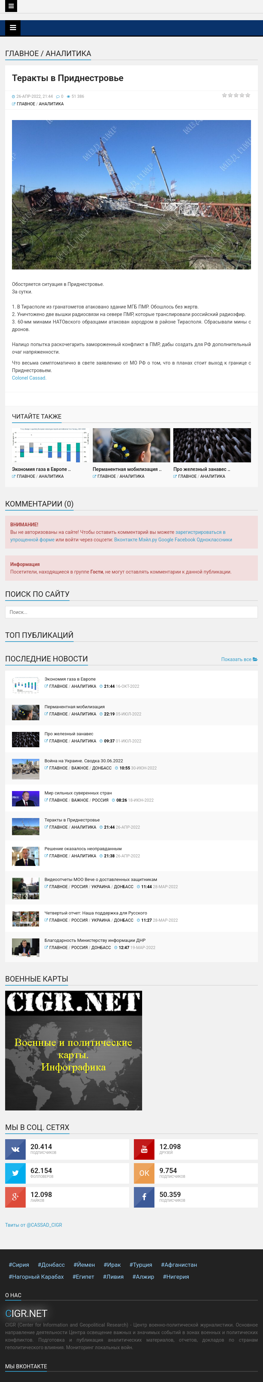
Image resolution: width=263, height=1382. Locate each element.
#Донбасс (51, 1264)
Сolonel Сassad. (29, 378)
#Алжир (143, 1276)
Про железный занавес (69, 733)
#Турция (140, 1264)
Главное (26, 104)
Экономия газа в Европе (70, 679)
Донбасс (102, 768)
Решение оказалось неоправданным (83, 848)
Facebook (185, 539)
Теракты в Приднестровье (72, 819)
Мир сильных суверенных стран (78, 792)
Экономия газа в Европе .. (41, 469)
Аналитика (51, 104)
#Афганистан (179, 1264)
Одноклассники (214, 539)
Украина (100, 886)
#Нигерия (176, 1276)
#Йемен (84, 1264)
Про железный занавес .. (201, 469)
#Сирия (19, 1264)
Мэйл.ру (148, 539)
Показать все (239, 659)
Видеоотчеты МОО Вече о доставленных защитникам (101, 879)
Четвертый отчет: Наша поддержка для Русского (96, 913)
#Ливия (113, 1276)
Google (165, 539)
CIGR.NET (26, 1313)
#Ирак (112, 1264)
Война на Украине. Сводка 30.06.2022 (84, 760)
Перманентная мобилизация (75, 706)
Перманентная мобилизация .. (127, 469)
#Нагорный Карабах (36, 1276)
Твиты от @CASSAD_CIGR (33, 1225)
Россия (100, 800)
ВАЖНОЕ (79, 768)
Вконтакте (126, 539)
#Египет (83, 1276)
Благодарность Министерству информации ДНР (95, 940)
